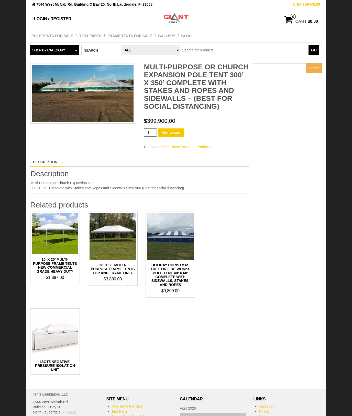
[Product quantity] (150, 132)
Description (45, 162)
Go (314, 50)
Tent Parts (90, 36)
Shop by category (48, 50)
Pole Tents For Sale (52, 36)
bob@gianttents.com (49, 357)
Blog (186, 36)
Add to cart (170, 132)
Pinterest (266, 338)
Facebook (266, 328)
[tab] (47, 162)
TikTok (264, 333)
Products (203, 147)
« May (185, 399)
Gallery (166, 36)
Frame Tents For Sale (129, 36)
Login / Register (52, 19)
